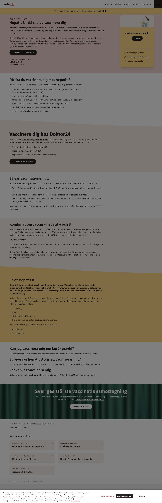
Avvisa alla (141, 496)
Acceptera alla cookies (124, 496)
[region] (81, 496)
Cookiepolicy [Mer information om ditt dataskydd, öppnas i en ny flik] (75, 501)
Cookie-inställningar (107, 496)
